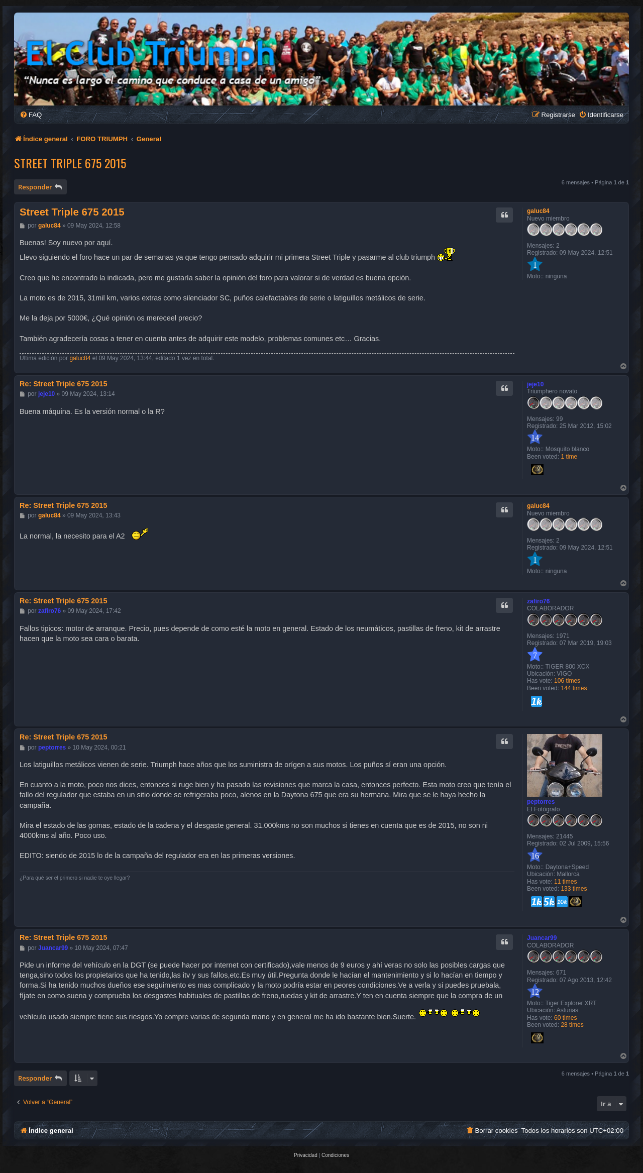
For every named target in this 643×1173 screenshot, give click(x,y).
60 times (565, 1017)
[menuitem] (31, 115)
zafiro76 (538, 601)
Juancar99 (542, 937)
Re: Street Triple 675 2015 (63, 384)
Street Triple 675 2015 (70, 163)
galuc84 (538, 211)
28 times (572, 1024)
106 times (567, 680)
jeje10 (535, 384)
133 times (574, 888)
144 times (574, 688)
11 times (565, 881)
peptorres (541, 801)
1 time (569, 456)
